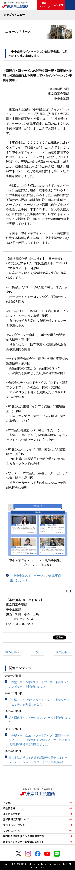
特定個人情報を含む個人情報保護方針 (23, 836)
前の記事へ (12, 652)
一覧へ (37, 652)
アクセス (8, 802)
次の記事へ (63, 652)
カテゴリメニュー (14, 14)
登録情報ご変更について (16, 819)
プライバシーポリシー (15, 825)
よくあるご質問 (11, 814)
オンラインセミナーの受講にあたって (23, 841)
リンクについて (11, 830)
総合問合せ (9, 808)
